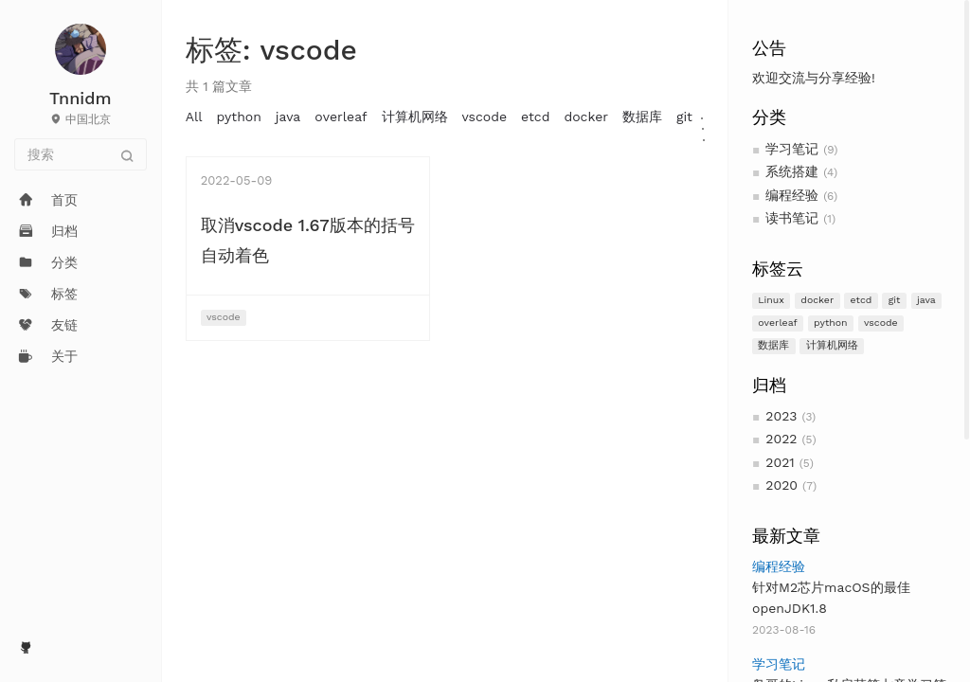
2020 (781, 485)
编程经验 (791, 195)
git (895, 300)
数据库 (773, 345)
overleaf (777, 322)
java (926, 300)
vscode (881, 322)
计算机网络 (832, 345)
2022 (781, 438)
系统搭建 (791, 171)
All (194, 116)
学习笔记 (791, 148)
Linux (771, 300)
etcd (861, 300)
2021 (780, 462)
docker (817, 300)
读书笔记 (791, 217)
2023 (781, 415)
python (831, 322)
